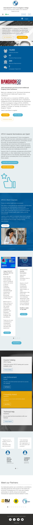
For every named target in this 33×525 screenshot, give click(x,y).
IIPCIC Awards (17, 114)
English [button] (26, 19)
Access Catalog (8, 369)
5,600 (11, 50)
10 (25, 506)
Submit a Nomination (8, 167)
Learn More (5, 114)
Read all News (16, 342)
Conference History (7, 119)
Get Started (23, 14)
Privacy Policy (16, 522)
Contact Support (8, 421)
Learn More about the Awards (10, 162)
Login (29, 14)
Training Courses (22, 37)
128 (10, 61)
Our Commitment (8, 37)
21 (10, 55)
